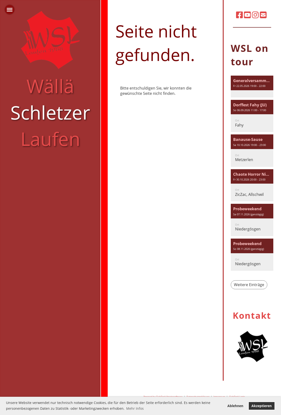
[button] (252, 86)
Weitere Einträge (249, 284)
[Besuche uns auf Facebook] (239, 15)
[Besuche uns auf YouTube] (247, 15)
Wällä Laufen (50, 112)
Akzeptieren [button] (261, 405)
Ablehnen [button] (235, 405)
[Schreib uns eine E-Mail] (263, 15)
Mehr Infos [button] (135, 408)
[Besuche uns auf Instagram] (255, 15)
